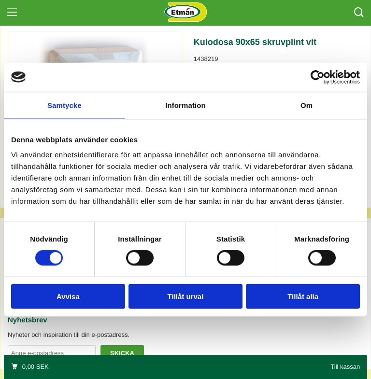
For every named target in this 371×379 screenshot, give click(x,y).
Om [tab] (306, 105)
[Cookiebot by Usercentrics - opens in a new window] (317, 77)
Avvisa (68, 296)
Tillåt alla (302, 296)
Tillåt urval (186, 296)
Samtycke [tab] (64, 105)
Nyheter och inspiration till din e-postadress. (68, 334)
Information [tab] (185, 105)
